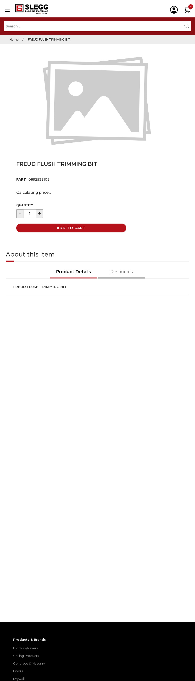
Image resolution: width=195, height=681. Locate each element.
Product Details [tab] (73, 271)
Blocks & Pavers (25, 648)
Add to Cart (71, 228)
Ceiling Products (26, 656)
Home (14, 39)
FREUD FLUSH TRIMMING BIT (48, 39)
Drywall (19, 679)
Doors (18, 671)
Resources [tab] (122, 271)
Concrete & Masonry (29, 663)
